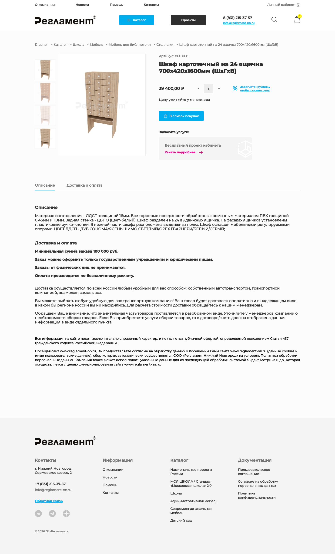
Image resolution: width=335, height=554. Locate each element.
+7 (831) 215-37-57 (50, 484)
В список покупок (181, 116)
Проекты (188, 20)
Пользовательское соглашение (254, 472)
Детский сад (181, 520)
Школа (78, 45)
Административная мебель (193, 501)
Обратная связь (49, 501)
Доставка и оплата (84, 185)
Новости (82, 5)
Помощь (116, 5)
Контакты (151, 5)
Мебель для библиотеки (130, 45)
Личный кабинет (283, 5)
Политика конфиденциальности (257, 495)
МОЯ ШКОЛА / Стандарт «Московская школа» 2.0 (191, 483)
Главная (41, 45)
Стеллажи (165, 45)
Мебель (96, 45)
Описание (45, 185)
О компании (45, 5)
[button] (45, 151)
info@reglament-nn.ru (239, 23)
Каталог (136, 20)
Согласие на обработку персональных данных (258, 483)
